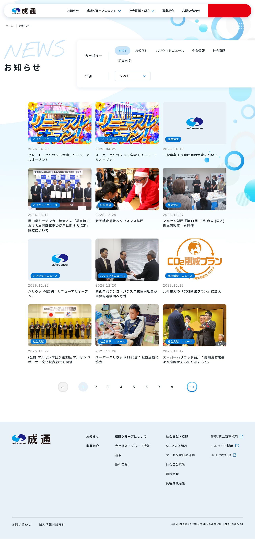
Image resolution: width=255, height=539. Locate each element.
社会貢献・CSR (139, 10)
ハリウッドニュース (170, 50)
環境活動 (172, 474)
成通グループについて (101, 10)
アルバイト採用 (222, 446)
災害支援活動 (175, 483)
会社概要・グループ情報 (132, 446)
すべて (122, 50)
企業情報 (198, 50)
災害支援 (124, 60)
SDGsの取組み (176, 446)
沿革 (118, 455)
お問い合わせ (191, 10)
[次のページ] (194, 389)
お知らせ (73, 10)
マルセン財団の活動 (180, 455)
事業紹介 (168, 10)
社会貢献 (219, 50)
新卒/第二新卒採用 (224, 436)
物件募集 (121, 464)
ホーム (9, 26)
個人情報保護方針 (52, 524)
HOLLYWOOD (221, 455)
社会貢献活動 (175, 464)
